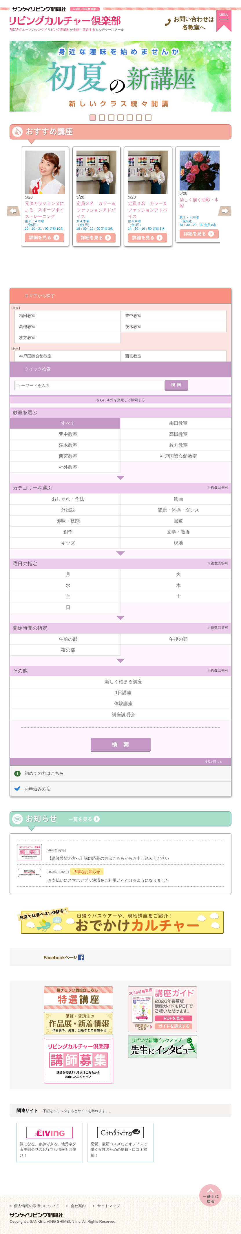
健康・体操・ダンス (178, 509)
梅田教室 (27, 315)
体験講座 (123, 703)
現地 (178, 542)
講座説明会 (123, 714)
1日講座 (123, 692)
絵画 (178, 498)
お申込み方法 (38, 788)
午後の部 (178, 638)
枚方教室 (27, 337)
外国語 (68, 509)
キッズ (68, 542)
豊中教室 (133, 315)
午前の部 (68, 638)
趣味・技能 (68, 520)
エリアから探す (40, 295)
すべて (68, 422)
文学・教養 (178, 531)
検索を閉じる (213, 761)
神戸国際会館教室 (35, 355)
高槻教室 (27, 326)
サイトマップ (108, 1208)
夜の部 (68, 649)
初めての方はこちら (44, 772)
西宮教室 (133, 355)
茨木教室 (133, 326)
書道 (178, 520)
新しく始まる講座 (123, 681)
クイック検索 (38, 368)
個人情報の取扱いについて (36, 1208)
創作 (68, 531)
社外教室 (68, 466)
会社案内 (78, 1208)
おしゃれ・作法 (68, 498)
